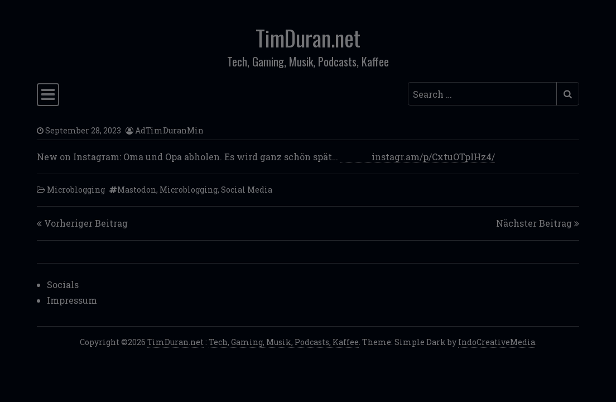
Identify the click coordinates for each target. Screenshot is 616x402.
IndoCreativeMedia (496, 342)
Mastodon (136, 189)
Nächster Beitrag (534, 223)
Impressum (72, 300)
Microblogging (76, 189)
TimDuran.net (308, 37)
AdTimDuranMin (169, 130)
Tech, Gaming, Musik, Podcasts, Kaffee (284, 342)
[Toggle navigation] (48, 94)
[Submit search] (567, 94)
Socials (63, 284)
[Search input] (482, 94)
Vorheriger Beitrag (86, 223)
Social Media (246, 189)
